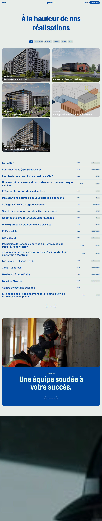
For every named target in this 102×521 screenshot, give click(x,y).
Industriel (64, 41)
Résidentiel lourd (39, 41)
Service (70, 41)
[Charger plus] (51, 306)
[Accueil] (51, 2)
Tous (31, 41)
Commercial (56, 41)
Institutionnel (48, 41)
